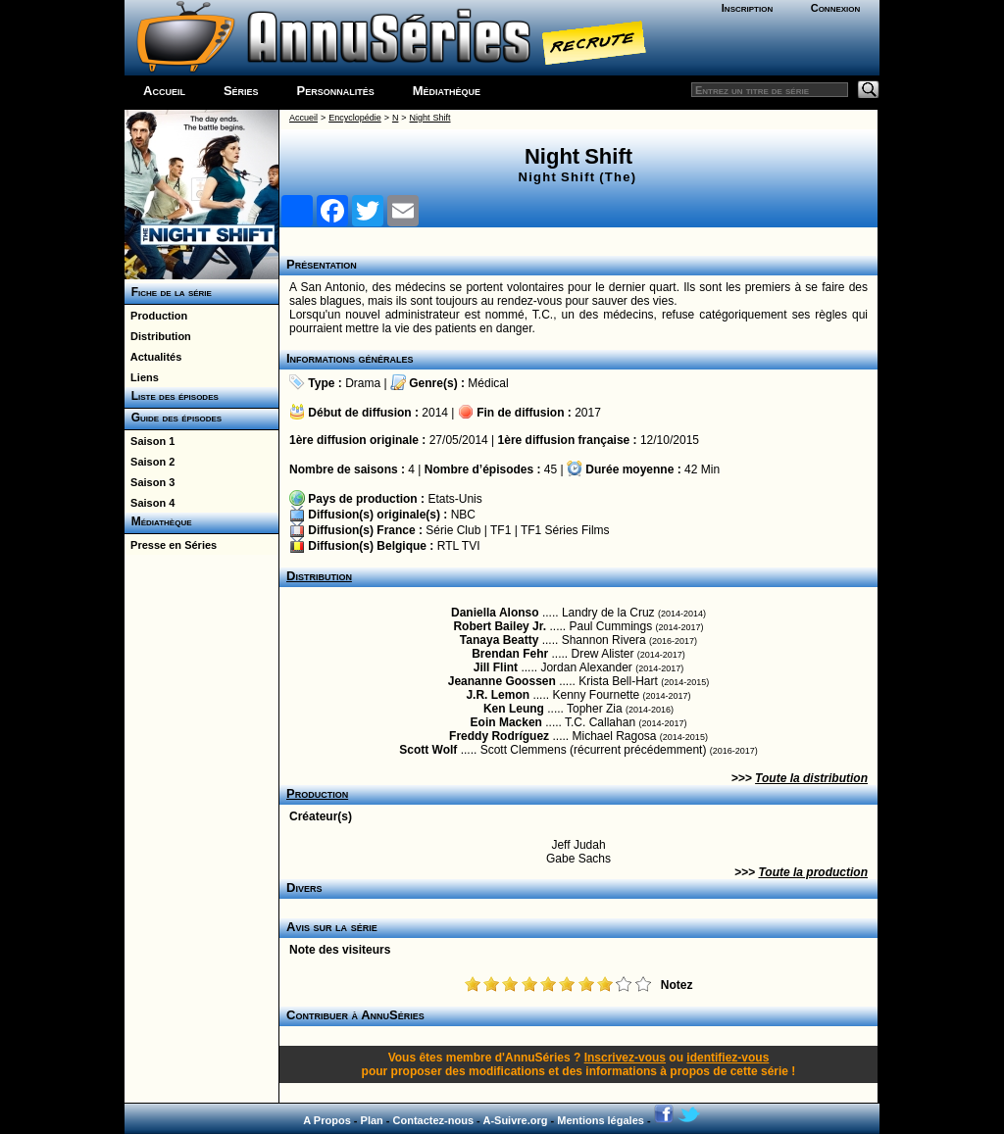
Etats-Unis (454, 499)
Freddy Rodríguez (499, 736)
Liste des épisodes (172, 396)
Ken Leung (513, 708)
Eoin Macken (506, 722)
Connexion (836, 8)
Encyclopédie (354, 118)
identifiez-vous (727, 1057)
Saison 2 (150, 462)
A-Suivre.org (514, 1120)
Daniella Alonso (495, 612)
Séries (241, 90)
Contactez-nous (434, 1120)
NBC (463, 514)
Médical (488, 383)
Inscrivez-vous (625, 1057)
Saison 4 (150, 503)
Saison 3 (150, 482)
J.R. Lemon (497, 695)
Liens (142, 377)
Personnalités (336, 90)
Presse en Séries (171, 545)
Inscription (747, 8)
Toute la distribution (811, 778)
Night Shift (430, 118)
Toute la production (813, 872)
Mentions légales (600, 1120)
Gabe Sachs (578, 858)
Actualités (153, 357)
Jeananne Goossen (502, 681)
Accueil (164, 90)
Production (156, 315)
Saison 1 (150, 441)
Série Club (453, 530)
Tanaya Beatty (499, 640)
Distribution (158, 336)
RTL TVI (458, 546)
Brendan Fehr (510, 654)
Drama (362, 383)
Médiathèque (446, 90)
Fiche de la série (168, 292)
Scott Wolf (428, 750)
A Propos (327, 1120)
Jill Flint (496, 667)
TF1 (500, 530)
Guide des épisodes (173, 417)
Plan (372, 1120)
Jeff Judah (578, 845)
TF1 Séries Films (565, 530)
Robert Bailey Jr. (499, 626)
